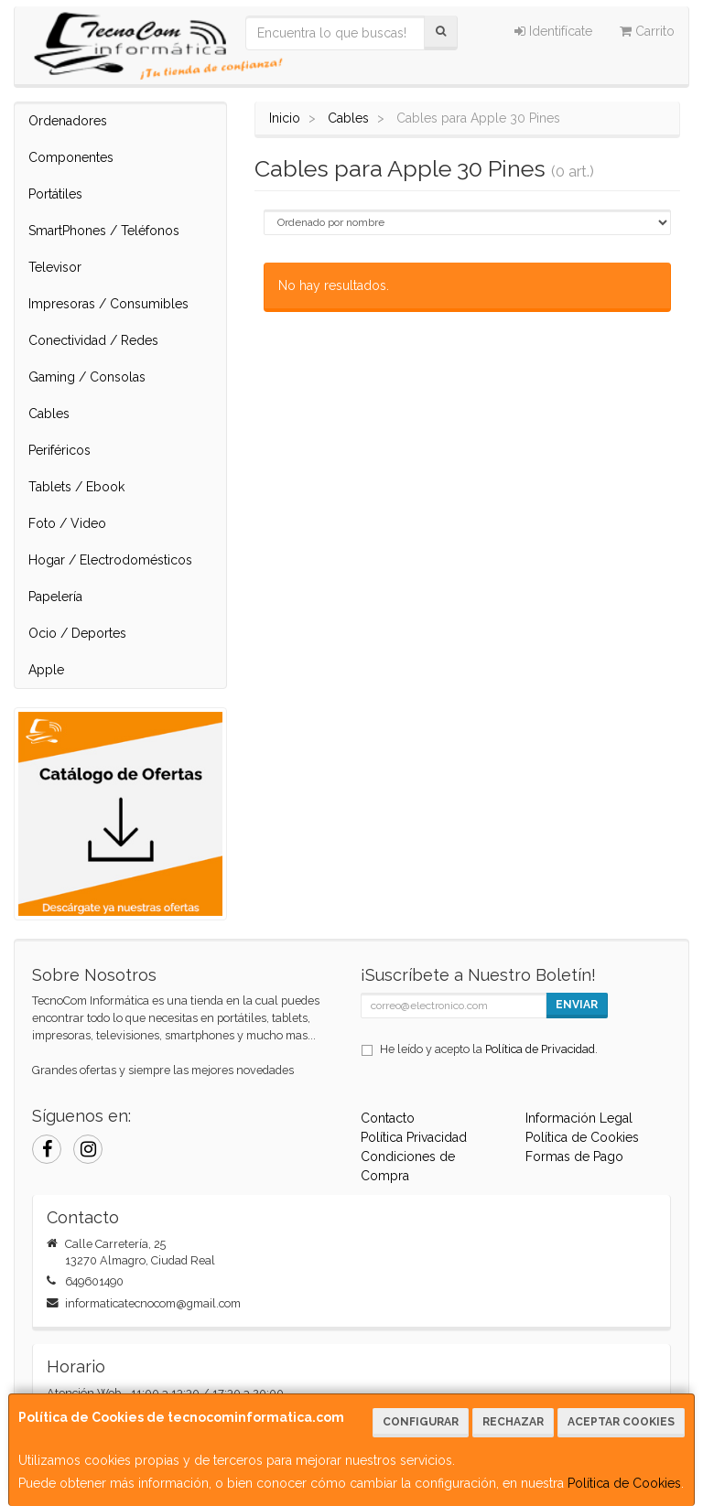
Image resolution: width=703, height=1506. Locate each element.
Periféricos (59, 450)
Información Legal (579, 1118)
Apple (46, 669)
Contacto (388, 1118)
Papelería (55, 596)
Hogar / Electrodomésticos (110, 560)
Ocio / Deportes (77, 633)
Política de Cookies (624, 1483)
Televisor (54, 267)
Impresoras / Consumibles (108, 303)
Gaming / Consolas (87, 377)
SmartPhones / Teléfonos (103, 230)
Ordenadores (67, 120)
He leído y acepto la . (489, 1049)
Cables (49, 413)
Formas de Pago (574, 1156)
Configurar (421, 1421)
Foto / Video (67, 523)
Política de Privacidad (540, 1049)
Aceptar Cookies (621, 1421)
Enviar (577, 1004)
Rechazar (513, 1421)
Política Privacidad (414, 1137)
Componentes (71, 157)
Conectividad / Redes (93, 340)
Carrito (647, 31)
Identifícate (553, 31)
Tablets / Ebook (76, 486)
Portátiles (55, 194)
